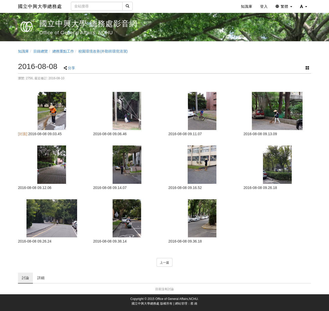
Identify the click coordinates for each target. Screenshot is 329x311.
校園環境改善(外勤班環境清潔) (102, 51)
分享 (71, 68)
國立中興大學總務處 (40, 6)
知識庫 (23, 51)
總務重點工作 (63, 51)
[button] (303, 6)
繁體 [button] (284, 6)
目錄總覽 (40, 51)
